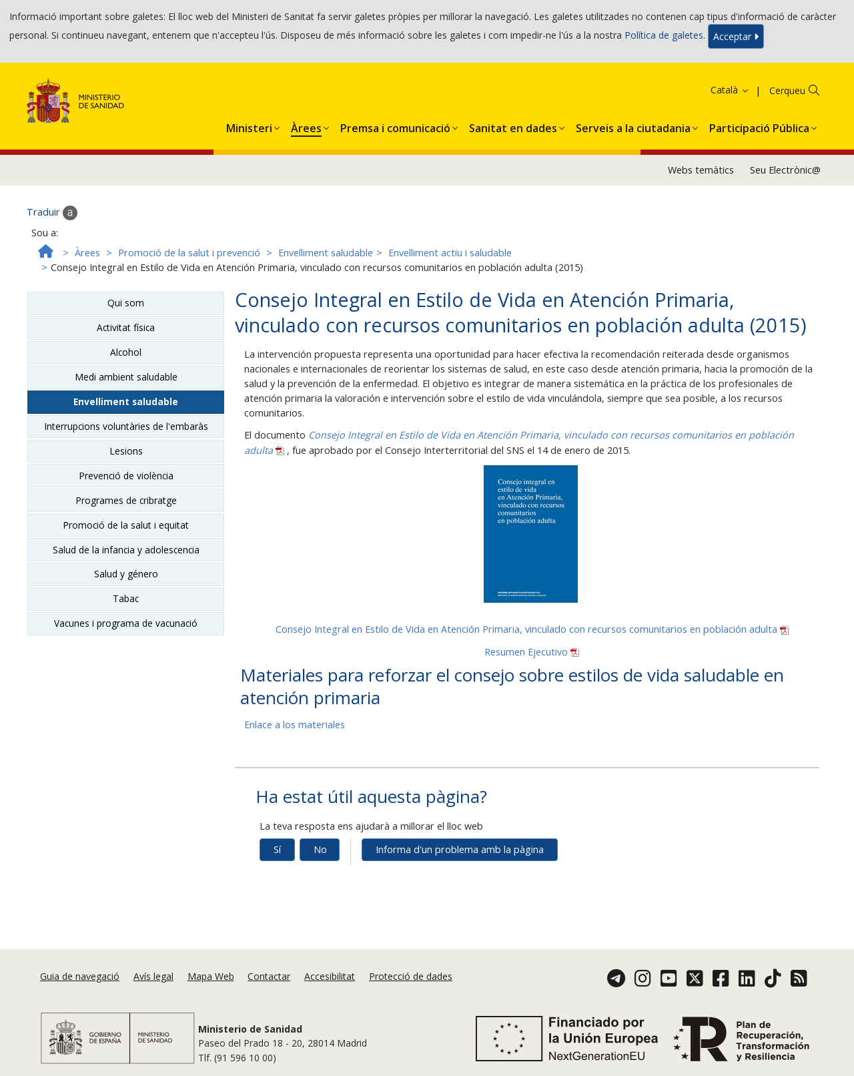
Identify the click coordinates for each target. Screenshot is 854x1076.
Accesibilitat (329, 976)
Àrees (87, 252)
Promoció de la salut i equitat (126, 525)
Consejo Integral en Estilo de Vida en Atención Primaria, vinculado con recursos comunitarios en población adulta (532, 629)
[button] (249, 125)
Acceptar (736, 36)
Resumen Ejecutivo (531, 651)
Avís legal (153, 976)
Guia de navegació (79, 976)
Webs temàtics (701, 170)
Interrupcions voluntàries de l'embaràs (126, 426)
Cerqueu (787, 90)
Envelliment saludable (325, 252)
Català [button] (730, 89)
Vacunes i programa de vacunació (125, 623)
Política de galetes (663, 35)
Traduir (52, 213)
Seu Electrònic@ (785, 170)
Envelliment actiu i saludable (450, 252)
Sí (277, 849)
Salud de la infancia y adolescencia (126, 549)
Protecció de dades (410, 976)
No (320, 849)
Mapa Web (210, 976)
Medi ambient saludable (126, 376)
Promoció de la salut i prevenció (189, 252)
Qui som (125, 302)
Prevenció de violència (126, 475)
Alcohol (125, 352)
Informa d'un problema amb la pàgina (460, 849)
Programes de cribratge (126, 500)
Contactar (269, 976)
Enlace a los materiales (294, 724)
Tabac (126, 598)
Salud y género (126, 573)
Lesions (126, 451)
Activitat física (126, 327)
